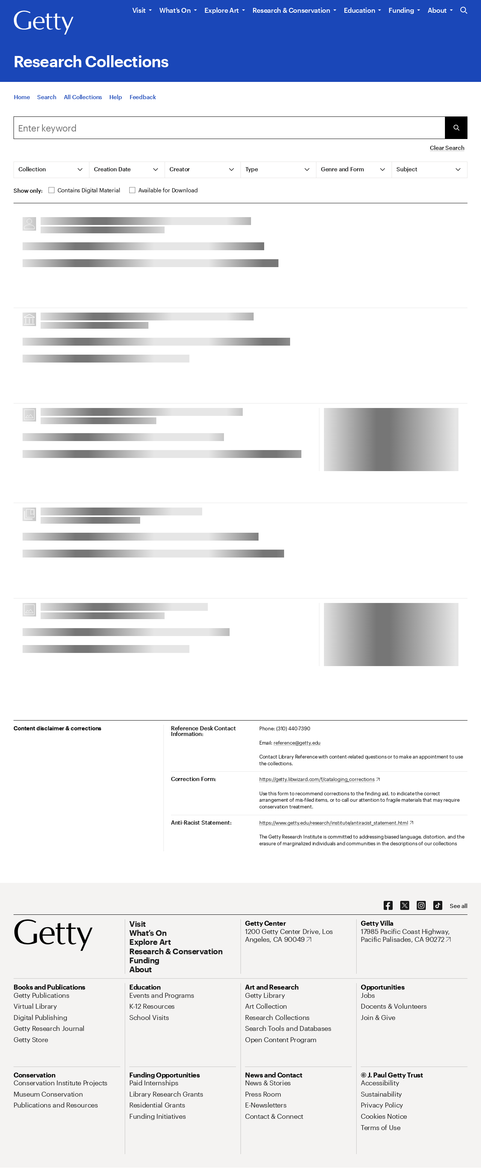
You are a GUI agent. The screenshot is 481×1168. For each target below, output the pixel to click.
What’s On (175, 10)
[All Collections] (83, 97)
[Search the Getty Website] (463, 11)
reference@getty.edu (297, 743)
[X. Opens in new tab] (404, 906)
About (437, 10)
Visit (139, 10)
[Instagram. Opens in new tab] (421, 906)
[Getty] (44, 23)
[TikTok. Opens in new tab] (437, 906)
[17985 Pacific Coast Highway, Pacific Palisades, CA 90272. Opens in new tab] (414, 936)
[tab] (51, 170)
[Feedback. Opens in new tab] (143, 97)
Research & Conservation (291, 10)
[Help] (115, 97)
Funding (401, 10)
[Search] (46, 97)
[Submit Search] (456, 127)
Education (359, 10)
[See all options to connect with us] (458, 906)
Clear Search (447, 147)
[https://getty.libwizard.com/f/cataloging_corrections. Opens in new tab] (319, 779)
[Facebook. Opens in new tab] (388, 906)
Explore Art (221, 10)
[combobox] (229, 127)
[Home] (22, 97)
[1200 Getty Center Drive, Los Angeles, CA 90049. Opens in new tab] (298, 936)
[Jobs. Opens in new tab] (368, 995)
